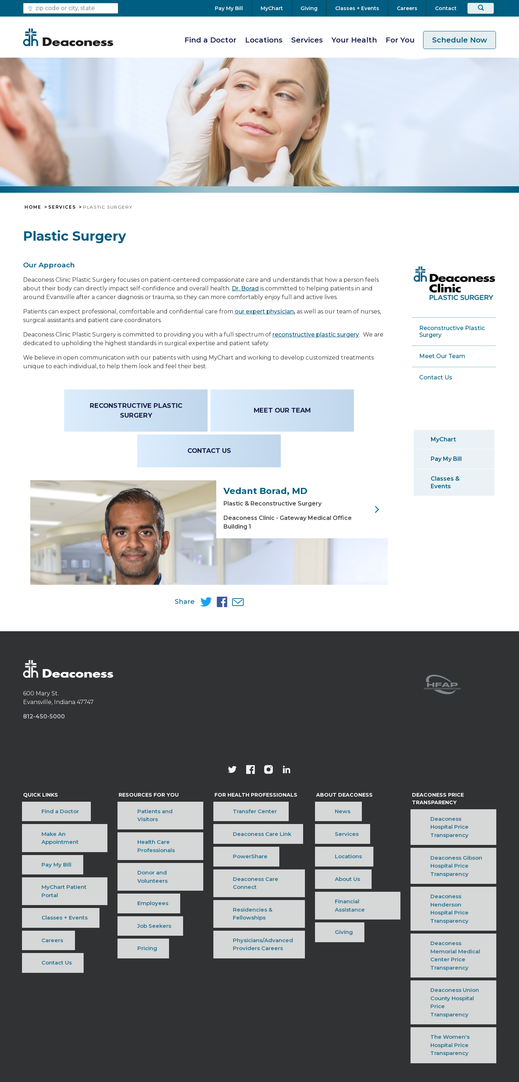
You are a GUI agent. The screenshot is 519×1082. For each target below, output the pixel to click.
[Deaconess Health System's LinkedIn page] (286, 822)
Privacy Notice (287, 1005)
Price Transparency (226, 1005)
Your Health (354, 40)
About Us (326, 890)
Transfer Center (239, 857)
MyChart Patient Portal (54, 890)
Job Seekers (137, 901)
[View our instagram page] (268, 822)
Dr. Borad (245, 288)
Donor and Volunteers (150, 879)
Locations (264, 40)
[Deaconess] (68, 37)
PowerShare (234, 879)
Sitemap (370, 1005)
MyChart (443, 439)
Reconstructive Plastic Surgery (136, 410)
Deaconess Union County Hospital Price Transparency (449, 945)
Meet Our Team (281, 410)
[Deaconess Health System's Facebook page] (250, 822)
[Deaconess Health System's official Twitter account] (232, 822)
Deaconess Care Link (246, 868)
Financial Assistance (341, 901)
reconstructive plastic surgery (315, 334)
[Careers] (407, 8)
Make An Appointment (54, 868)
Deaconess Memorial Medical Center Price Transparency (452, 926)
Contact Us (209, 450)
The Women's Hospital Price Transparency (450, 964)
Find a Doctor (210, 40)
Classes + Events (46, 901)
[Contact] (445, 8)
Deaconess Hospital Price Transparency (446, 869)
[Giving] (309, 8)
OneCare (332, 1005)
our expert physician (264, 311)
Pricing (130, 912)
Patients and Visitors (148, 857)
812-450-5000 (44, 768)
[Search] (480, 8)
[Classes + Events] (357, 8)
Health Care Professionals (155, 868)
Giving (323, 912)
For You (400, 40)
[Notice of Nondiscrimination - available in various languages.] (260, 1024)
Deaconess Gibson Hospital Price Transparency (448, 888)
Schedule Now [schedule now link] (459, 40)
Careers (34, 912)
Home (33, 207)
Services (307, 40)
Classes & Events (445, 482)
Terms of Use (167, 1005)
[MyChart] (272, 8)
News (321, 857)
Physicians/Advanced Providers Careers (247, 916)
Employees (135, 890)
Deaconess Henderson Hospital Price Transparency (449, 907)
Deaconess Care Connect (252, 890)
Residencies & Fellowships (254, 901)
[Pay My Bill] (233, 8)
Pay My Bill (446, 458)
